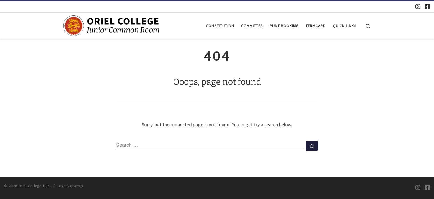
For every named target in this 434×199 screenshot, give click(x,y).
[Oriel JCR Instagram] (417, 6)
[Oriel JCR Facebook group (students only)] (427, 6)
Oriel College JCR (34, 186)
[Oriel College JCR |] (111, 25)
